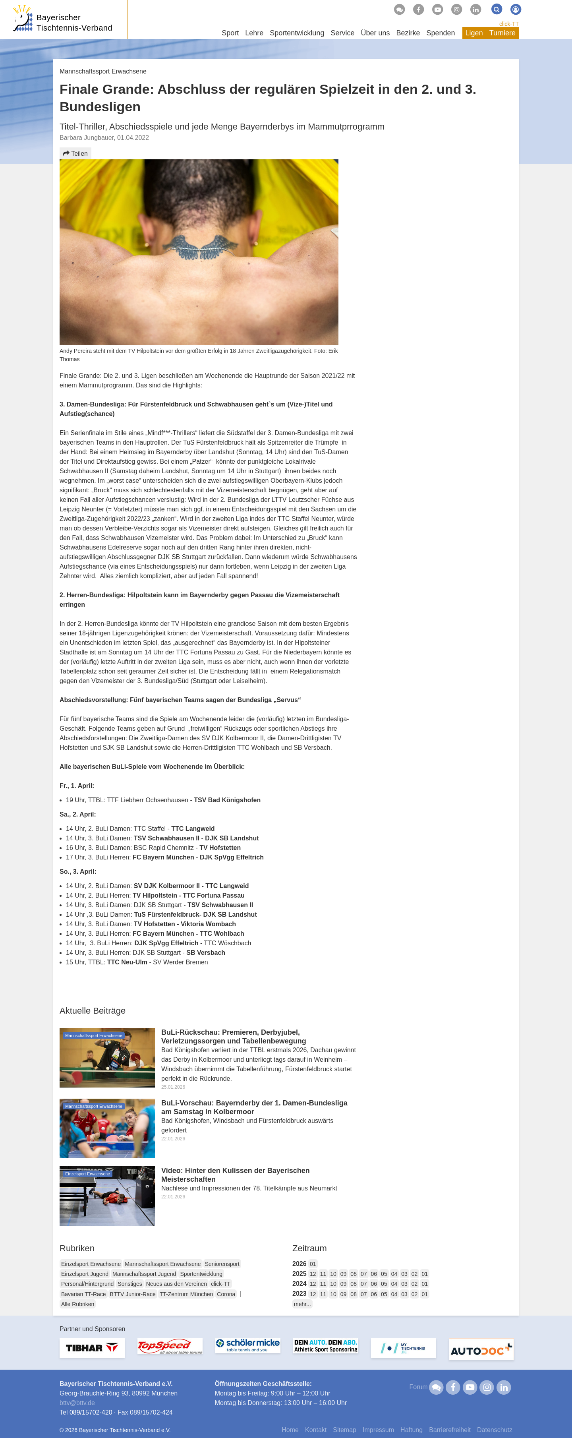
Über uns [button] (375, 33)
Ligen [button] (474, 33)
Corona (226, 1294)
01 (313, 1264)
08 (353, 1274)
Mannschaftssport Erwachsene (163, 1264)
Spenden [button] (441, 33)
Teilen (75, 153)
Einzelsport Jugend (84, 1274)
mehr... (302, 1304)
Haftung (411, 1429)
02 (415, 1274)
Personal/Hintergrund (87, 1284)
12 (313, 1274)
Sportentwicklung (201, 1274)
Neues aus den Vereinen (176, 1284)
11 (323, 1274)
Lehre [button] (254, 33)
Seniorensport (222, 1264)
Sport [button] (230, 33)
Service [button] (342, 33)
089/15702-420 (91, 1412)
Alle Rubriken (77, 1304)
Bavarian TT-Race (83, 1294)
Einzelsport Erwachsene (91, 1264)
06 (374, 1274)
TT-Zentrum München (186, 1294)
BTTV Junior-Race (133, 1294)
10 (333, 1274)
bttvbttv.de (77, 1402)
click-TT (509, 24)
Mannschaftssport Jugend (144, 1274)
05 (384, 1274)
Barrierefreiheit (450, 1429)
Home (290, 1429)
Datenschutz (494, 1429)
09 (343, 1274)
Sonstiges (130, 1284)
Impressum (378, 1429)
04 (394, 1274)
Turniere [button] (502, 33)
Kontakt (316, 1429)
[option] (92, 1352)
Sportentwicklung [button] (297, 33)
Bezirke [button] (408, 33)
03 (404, 1274)
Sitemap (344, 1429)
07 (364, 1274)
